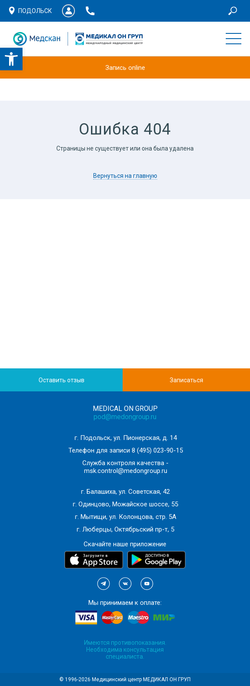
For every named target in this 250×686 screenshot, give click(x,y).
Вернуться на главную (125, 175)
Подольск (35, 10)
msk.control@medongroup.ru (125, 471)
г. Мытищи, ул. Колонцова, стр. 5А (125, 517)
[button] (11, 59)
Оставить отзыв (61, 380)
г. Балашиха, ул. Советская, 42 (125, 492)
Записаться (186, 380)
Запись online (125, 68)
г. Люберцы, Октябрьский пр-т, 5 (125, 529)
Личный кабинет (68, 10)
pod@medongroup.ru (125, 417)
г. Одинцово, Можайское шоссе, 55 (125, 504)
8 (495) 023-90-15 (157, 450)
